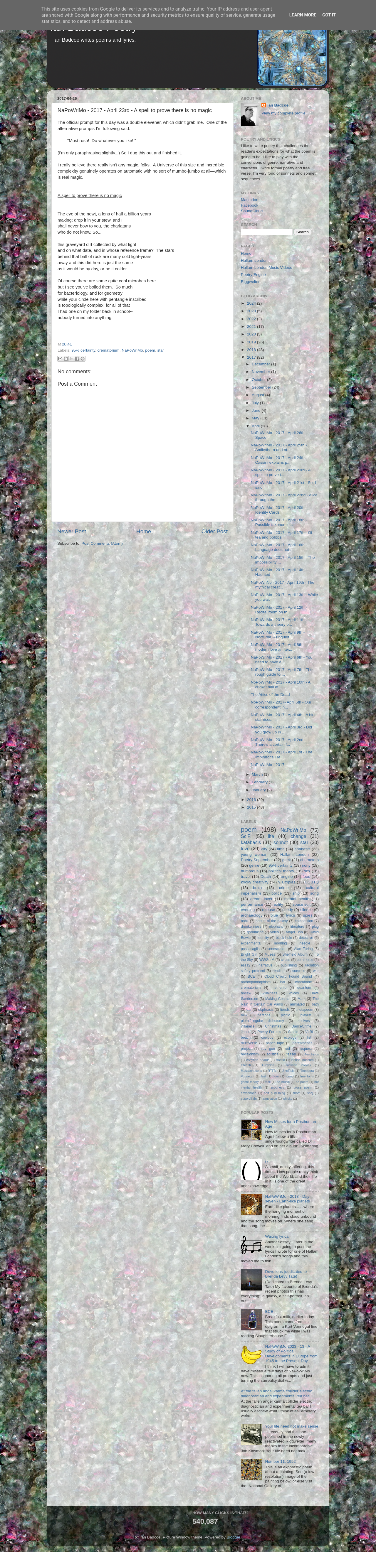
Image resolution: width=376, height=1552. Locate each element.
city (264, 849)
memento (278, 988)
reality (278, 904)
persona (264, 1015)
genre (254, 865)
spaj (310, 1093)
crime (284, 887)
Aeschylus (311, 1054)
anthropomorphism (256, 982)
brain (257, 887)
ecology (290, 1037)
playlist (306, 1015)
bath (315, 1004)
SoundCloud (252, 211)
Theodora (307, 1070)
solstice (272, 1054)
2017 (252, 357)
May (256, 418)
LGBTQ (312, 882)
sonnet (280, 842)
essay (245, 965)
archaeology (252, 915)
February (260, 782)
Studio (293, 1032)
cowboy (267, 1037)
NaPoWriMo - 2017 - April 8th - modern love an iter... (278, 647)
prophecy (277, 1087)
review (246, 993)
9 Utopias (286, 882)
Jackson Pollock (298, 1065)
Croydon (268, 1065)
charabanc (303, 982)
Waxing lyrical (277, 1236)
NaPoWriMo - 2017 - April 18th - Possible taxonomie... (279, 522)
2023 (252, 311)
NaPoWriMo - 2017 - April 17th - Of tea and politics (281, 534)
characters (309, 860)
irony (306, 865)
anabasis (302, 849)
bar (283, 982)
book (245, 921)
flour (276, 1076)
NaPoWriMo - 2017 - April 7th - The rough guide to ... (282, 672)
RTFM (272, 1070)
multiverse (249, 1043)
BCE (251, 976)
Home (143, 531)
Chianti (246, 1065)
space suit (301, 904)
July (256, 403)
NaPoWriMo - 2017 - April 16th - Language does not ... (279, 547)
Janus (245, 1032)
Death (265, 876)
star (160, 350)
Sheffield (288, 1070)
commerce (305, 960)
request (306, 1049)
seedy (287, 909)
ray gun (268, 1049)
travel (246, 876)
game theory (250, 1082)
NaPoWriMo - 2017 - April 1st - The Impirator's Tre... (282, 754)
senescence (276, 949)
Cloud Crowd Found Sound (288, 976)
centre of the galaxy (272, 921)
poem (150, 350)
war (316, 971)
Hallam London (254, 260)
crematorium (109, 350)
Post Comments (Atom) (102, 543)
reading (279, 971)
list (309, 1037)
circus (285, 960)
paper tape (275, 1043)
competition (304, 921)
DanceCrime (301, 1026)
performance (252, 904)
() (266, 1161)
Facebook (249, 205)
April (256, 426)
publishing (289, 965)
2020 (252, 334)
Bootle (280, 1060)
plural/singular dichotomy (262, 1021)
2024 (252, 303)
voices (294, 993)
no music (283, 1082)
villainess (270, 993)
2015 (252, 807)
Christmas (273, 1026)
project (246, 1049)
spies (308, 915)
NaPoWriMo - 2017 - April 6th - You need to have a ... (282, 659)
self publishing (274, 1093)
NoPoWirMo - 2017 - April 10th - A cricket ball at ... (280, 684)
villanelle (248, 1026)
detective (306, 938)
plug (315, 927)
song (314, 893)
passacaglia (250, 949)
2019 (252, 342)
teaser (291, 1054)
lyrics (290, 915)
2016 (252, 799)
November (261, 372)
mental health (296, 899)
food (306, 876)
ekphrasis (265, 1010)
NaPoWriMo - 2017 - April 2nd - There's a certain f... (278, 742)
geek (286, 860)
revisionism (250, 1054)
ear (249, 1010)
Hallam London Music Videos (266, 267)
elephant (276, 927)
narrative (265, 965)
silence (306, 909)
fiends (285, 1010)
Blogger (233, 1537)
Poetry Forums (269, 1032)
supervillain (249, 1098)
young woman (254, 854)
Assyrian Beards (258, 1060)
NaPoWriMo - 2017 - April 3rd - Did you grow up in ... (281, 729)
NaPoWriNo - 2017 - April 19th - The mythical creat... (282, 584)
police (276, 893)
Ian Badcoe (277, 105)
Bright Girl (249, 954)
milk (244, 1015)
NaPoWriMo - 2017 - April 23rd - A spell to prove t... (280, 472)
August (258, 395)
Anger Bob (294, 932)
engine (287, 876)
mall (268, 1082)
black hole (284, 938)
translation (269, 1098)
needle (305, 943)
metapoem (304, 1010)
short (296, 1093)
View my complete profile (283, 113)
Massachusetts (251, 1070)
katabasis (251, 842)
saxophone (248, 1093)
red (287, 1049)
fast (263, 1076)
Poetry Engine (253, 274)
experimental (251, 943)
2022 (252, 319)
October (259, 379)
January (259, 790)
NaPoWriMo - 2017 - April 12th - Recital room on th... (279, 609)
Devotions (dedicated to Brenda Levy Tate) (286, 1273)
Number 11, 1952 (280, 1461)
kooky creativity (254, 882)
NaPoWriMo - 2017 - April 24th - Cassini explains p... (279, 460)
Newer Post (71, 531)
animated (297, 1004)
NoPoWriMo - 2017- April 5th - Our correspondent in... (281, 704)
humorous (249, 871)
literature (297, 927)
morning (280, 943)
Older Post (215, 531)
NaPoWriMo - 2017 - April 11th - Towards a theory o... (279, 622)
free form (306, 1076)
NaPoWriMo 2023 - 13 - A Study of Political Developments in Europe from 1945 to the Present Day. (291, 1353)
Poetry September (257, 860)
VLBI (309, 1032)
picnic (285, 1015)
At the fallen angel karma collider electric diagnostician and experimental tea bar (276, 1393)
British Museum (302, 1060)
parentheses (302, 1043)
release (268, 909)
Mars (302, 999)
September (262, 387)
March (258, 774)
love (245, 848)
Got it (329, 15)
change (298, 836)
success (298, 971)
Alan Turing (303, 949)
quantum (304, 988)
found (289, 1076)
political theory (281, 871)
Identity (263, 938)
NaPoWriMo (132, 350)
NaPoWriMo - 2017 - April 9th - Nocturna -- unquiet (278, 634)
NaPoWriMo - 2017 (268, 764)
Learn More (302, 15)
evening (248, 909)
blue (274, 915)
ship (296, 893)
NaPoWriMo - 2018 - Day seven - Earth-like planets (287, 1198)
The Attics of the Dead (270, 694)
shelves (304, 1021)
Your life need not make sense (291, 1426)
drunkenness (251, 927)
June (256, 410)
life (271, 836)
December (261, 364)
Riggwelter (250, 281)
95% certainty (83, 350)
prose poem (302, 1087)
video (274, 932)
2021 (252, 326)
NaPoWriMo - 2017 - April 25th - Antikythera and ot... (279, 447)
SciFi (246, 836)
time (281, 849)
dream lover (261, 899)
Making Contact (278, 999)
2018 (252, 349)
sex (307, 871)
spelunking (254, 932)
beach (246, 1037)
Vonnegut (247, 1076)
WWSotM (266, 960)
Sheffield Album (295, 954)
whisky (287, 1098)
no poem (302, 1082)
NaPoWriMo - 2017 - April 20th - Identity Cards (279, 509)
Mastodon (249, 200)
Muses (270, 954)
